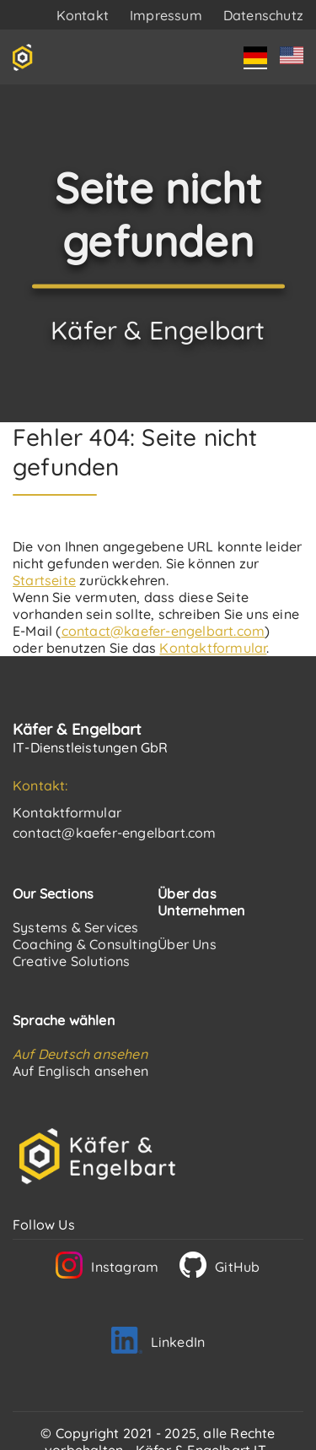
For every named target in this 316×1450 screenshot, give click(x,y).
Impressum (166, 15)
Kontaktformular (212, 647)
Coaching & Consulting (85, 944)
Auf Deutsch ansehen (80, 1053)
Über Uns (187, 944)
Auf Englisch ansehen (80, 1070)
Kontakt (82, 15)
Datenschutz (263, 15)
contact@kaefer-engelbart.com (163, 630)
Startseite (44, 580)
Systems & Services (76, 927)
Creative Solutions (72, 961)
